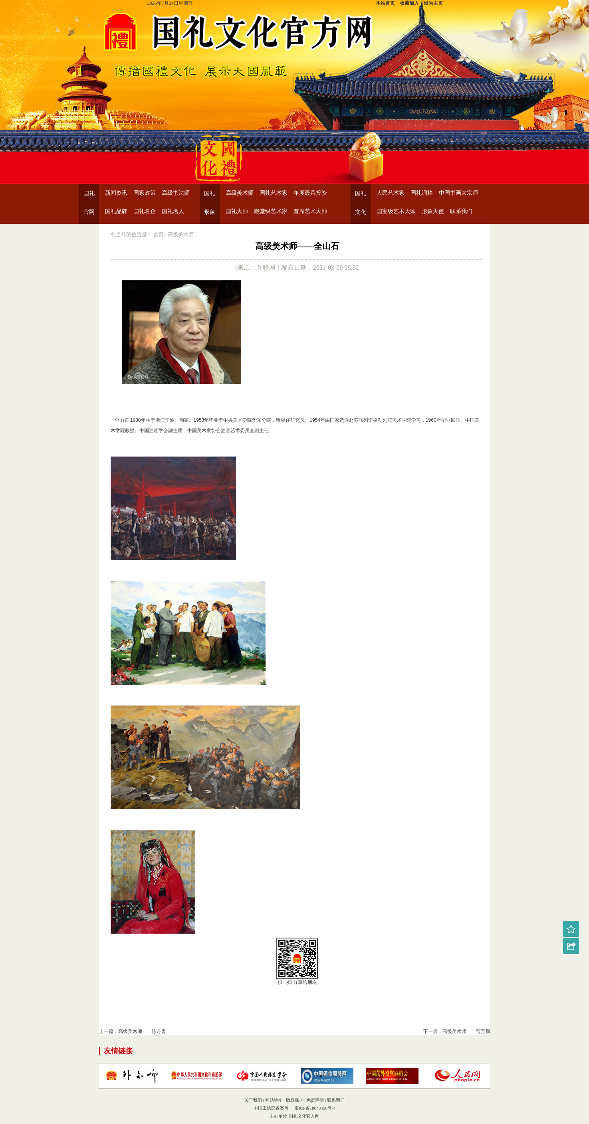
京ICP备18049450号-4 (314, 1108)
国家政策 (144, 193)
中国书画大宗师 (458, 193)
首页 (158, 234)
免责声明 (315, 1100)
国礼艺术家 (274, 193)
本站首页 (385, 3)
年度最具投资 (310, 193)
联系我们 (461, 211)
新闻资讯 (116, 193)
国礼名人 (173, 211)
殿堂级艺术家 (271, 211)
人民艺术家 (391, 193)
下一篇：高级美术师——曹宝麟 (456, 1031)
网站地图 (274, 1100)
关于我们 (253, 1100)
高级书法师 (176, 193)
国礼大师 (237, 211)
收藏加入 (409, 3)
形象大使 (433, 211)
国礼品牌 (116, 211)
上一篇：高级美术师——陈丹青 (132, 1031)
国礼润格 (422, 193)
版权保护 (294, 1100)
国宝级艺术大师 (396, 211)
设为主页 (433, 3)
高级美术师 (240, 193)
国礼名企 (144, 211)
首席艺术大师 (310, 211)
